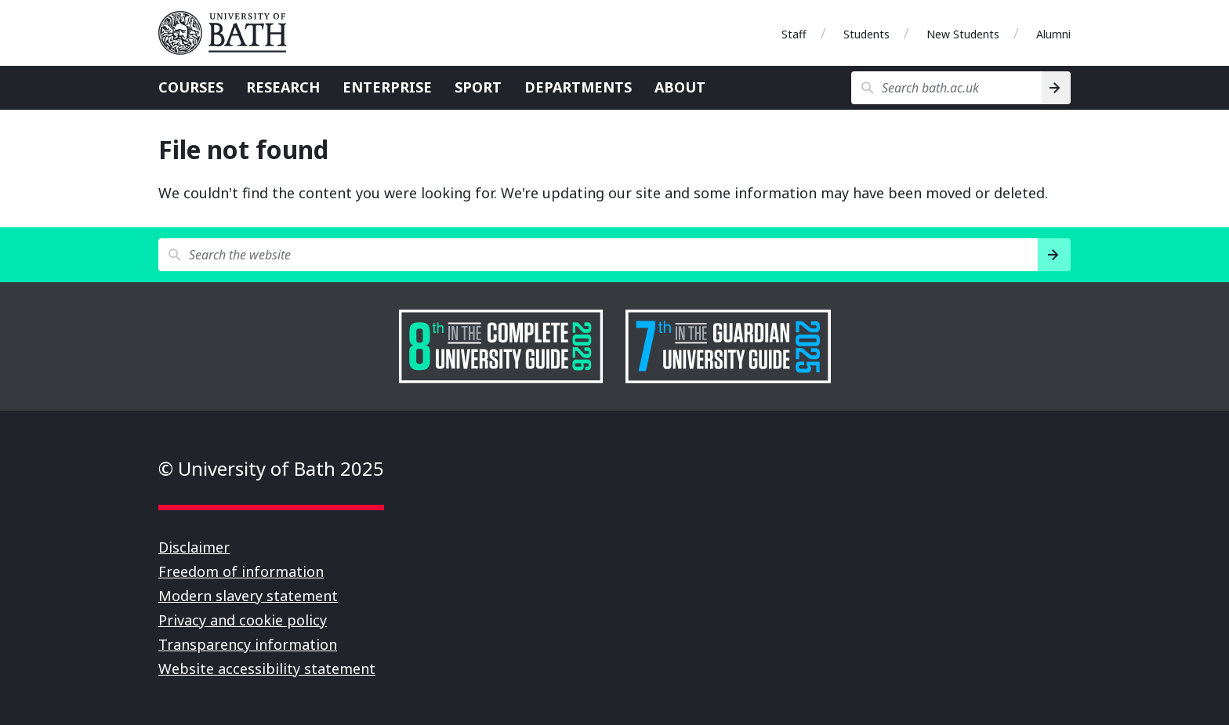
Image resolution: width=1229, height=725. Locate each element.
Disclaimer (194, 547)
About (679, 87)
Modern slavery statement (248, 595)
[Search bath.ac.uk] (946, 87)
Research (283, 87)
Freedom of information (241, 571)
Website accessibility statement (266, 668)
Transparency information (247, 644)
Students (866, 34)
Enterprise (387, 87)
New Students (962, 34)
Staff (794, 34)
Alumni (1053, 34)
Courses (190, 87)
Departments (578, 87)
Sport (478, 87)
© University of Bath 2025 (271, 468)
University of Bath (228, 33)
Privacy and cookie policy (242, 620)
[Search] (1056, 87)
